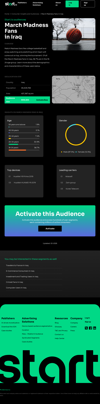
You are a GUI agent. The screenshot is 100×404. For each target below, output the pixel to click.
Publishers (22, 3)
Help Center (59, 338)
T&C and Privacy (61, 331)
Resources (60, 318)
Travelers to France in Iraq (17, 265)
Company (75, 318)
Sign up (86, 4)
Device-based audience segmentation (37, 326)
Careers (73, 327)
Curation (25, 330)
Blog (56, 323)
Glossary (58, 327)
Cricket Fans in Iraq (14, 282)
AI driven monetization (10, 323)
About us (58, 4)
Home (7, 14)
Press (72, 331)
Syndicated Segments (30, 338)
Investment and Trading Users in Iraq (22, 277)
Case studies (6, 331)
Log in (70, 4)
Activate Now (42, 100)
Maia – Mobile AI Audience (32, 334)
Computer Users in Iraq (16, 288)
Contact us (59, 335)
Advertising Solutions (38, 4)
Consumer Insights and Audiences (25, 14)
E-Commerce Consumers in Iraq (20, 271)
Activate (50, 228)
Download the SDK (8, 327)
